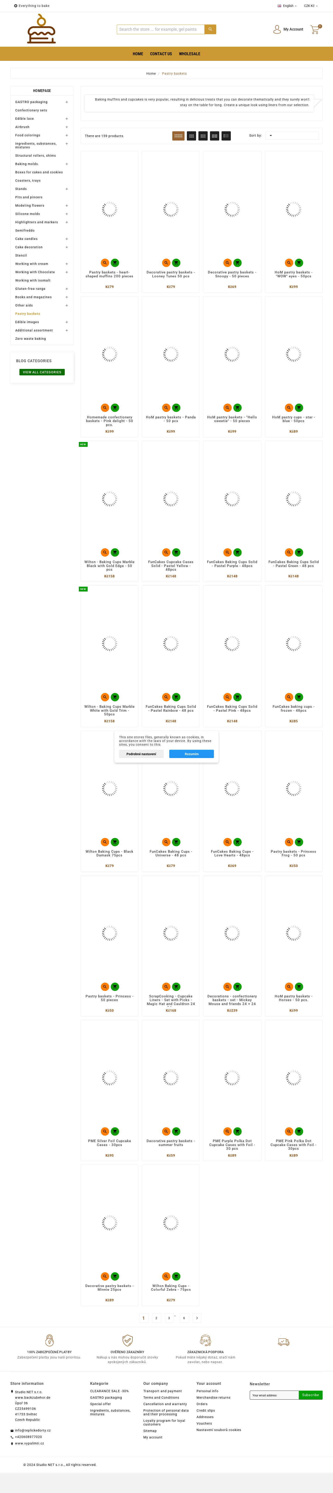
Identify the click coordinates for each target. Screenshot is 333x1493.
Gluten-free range (30, 289)
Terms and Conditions (161, 1418)
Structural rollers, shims (35, 155)
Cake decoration (29, 247)
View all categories (42, 372)
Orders (202, 1424)
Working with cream (31, 264)
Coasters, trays (28, 180)
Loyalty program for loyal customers (164, 1443)
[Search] (160, 29)
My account (153, 1457)
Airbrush (22, 127)
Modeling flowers (29, 205)
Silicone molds (27, 214)
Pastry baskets (27, 314)
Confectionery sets (31, 110)
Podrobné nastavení (141, 754)
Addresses (205, 1437)
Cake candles (26, 239)
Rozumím (192, 754)
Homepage (42, 91)
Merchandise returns (214, 1418)
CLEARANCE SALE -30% (109, 1411)
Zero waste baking (30, 338)
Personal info (208, 1411)
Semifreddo (25, 230)
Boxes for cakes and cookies (39, 172)
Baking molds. (27, 164)
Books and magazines (33, 297)
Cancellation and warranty (165, 1424)
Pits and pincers (29, 197)
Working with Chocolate (35, 272)
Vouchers (204, 1444)
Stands (21, 189)
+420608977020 (28, 1457)
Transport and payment (162, 1411)
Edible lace (24, 118)
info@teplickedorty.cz (33, 1451)
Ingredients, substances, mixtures (36, 145)
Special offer (100, 1424)
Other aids (24, 305)
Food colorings (27, 135)
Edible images (27, 322)
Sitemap (150, 1451)
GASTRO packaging (31, 102)
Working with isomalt (33, 280)
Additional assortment (34, 330)
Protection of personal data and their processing (166, 1432)
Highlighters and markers (36, 222)
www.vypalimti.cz (29, 1463)
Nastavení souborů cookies (219, 1450)
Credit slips (206, 1431)
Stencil (21, 255)
